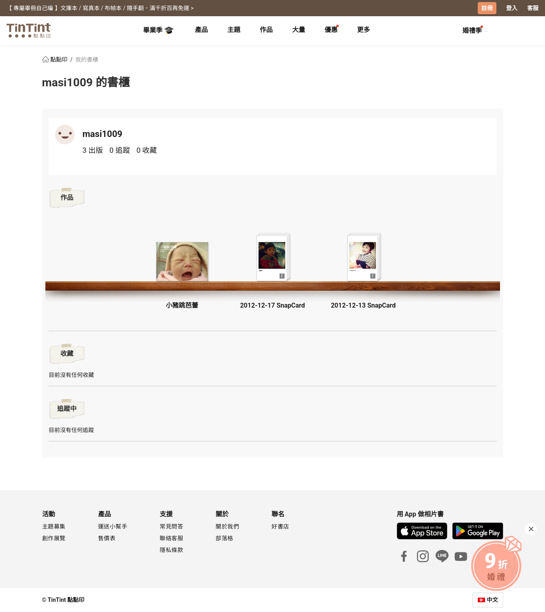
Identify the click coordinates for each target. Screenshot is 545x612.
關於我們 (227, 526)
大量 (298, 29)
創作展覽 (54, 538)
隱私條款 (171, 549)
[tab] (201, 30)
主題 (233, 29)
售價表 (107, 538)
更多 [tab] (363, 29)
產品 (201, 29)
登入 (511, 8)
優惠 (331, 29)
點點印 (55, 59)
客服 (533, 8)
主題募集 (54, 526)
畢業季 (158, 30)
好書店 (280, 526)
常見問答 (171, 526)
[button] (182, 261)
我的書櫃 (86, 59)
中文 (492, 599)
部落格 (224, 538)
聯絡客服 (171, 538)
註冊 (487, 8)
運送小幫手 (113, 526)
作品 (266, 29)
